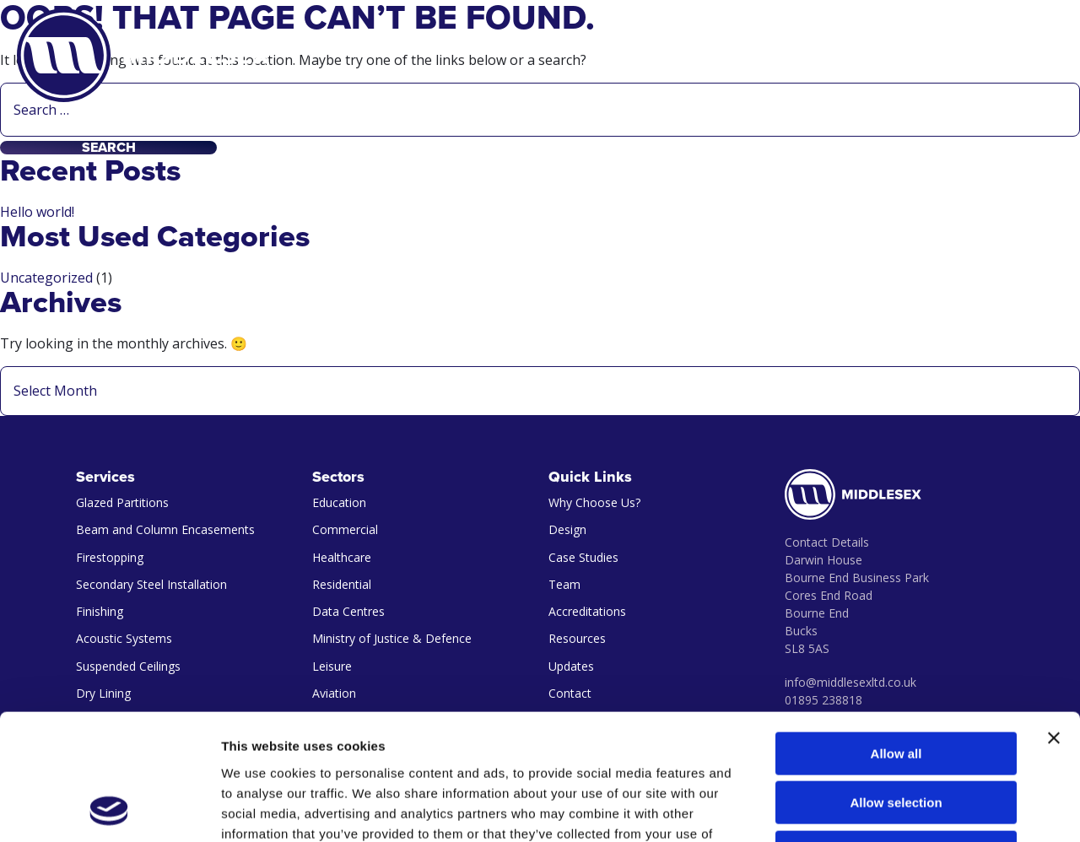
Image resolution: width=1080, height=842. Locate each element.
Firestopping (109, 557)
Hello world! (37, 211)
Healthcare (341, 557)
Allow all (896, 636)
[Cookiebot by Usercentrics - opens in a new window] (109, 809)
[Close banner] (1054, 620)
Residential (341, 584)
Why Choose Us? (594, 502)
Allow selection (896, 685)
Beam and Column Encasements (165, 529)
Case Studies (583, 557)
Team (564, 584)
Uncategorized (46, 277)
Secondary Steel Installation (151, 584)
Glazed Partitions (122, 502)
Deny (896, 734)
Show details (885, 809)
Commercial (345, 529)
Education (339, 502)
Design (567, 529)
